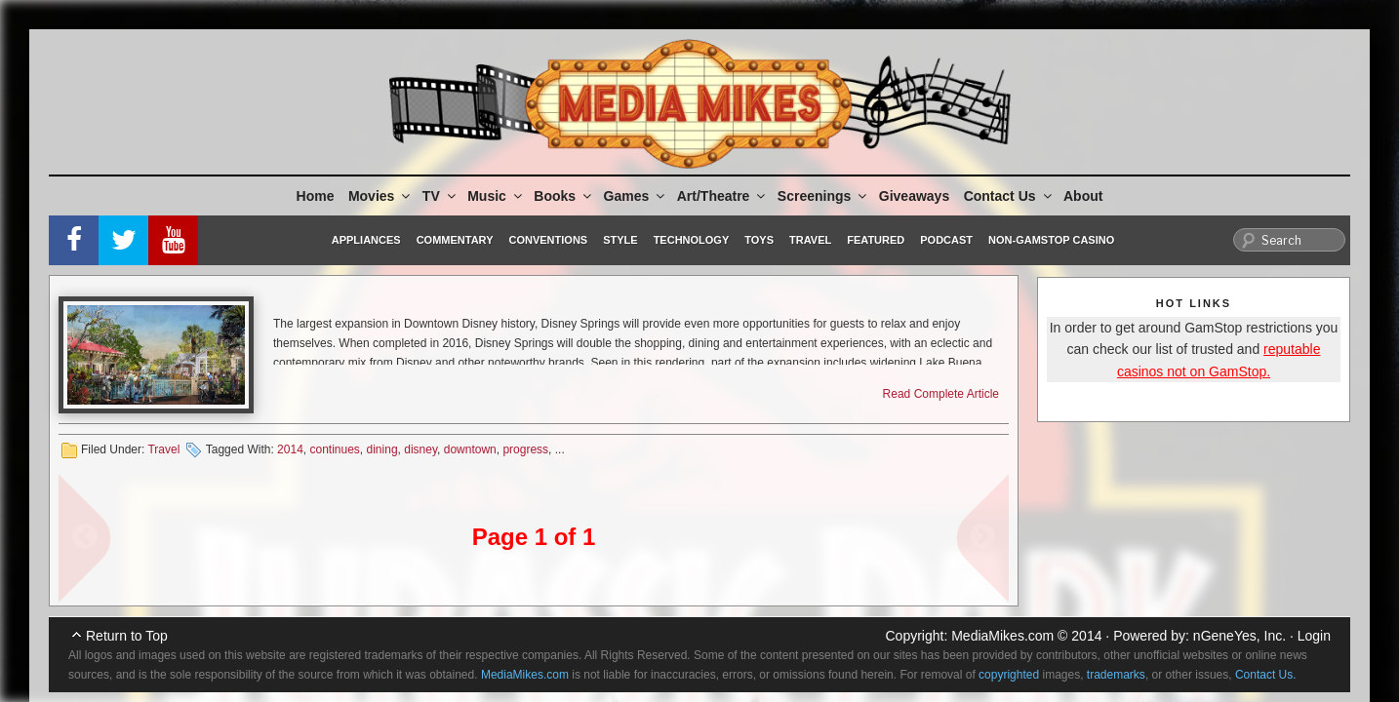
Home (316, 196)
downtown (470, 449)
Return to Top (127, 636)
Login (1314, 636)
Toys (759, 240)
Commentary (455, 240)
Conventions (547, 240)
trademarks (1116, 675)
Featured (875, 240)
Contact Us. (1266, 675)
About (1082, 196)
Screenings (823, 196)
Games (636, 196)
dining (382, 449)
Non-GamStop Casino (1051, 240)
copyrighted (1009, 675)
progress (525, 449)
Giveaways (914, 196)
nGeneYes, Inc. (1239, 636)
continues (334, 449)
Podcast (946, 240)
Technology (692, 240)
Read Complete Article (941, 394)
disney (420, 449)
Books (564, 196)
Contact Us (1009, 196)
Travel (810, 240)
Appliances (366, 240)
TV (440, 196)
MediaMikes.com (1002, 636)
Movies (380, 196)
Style (620, 240)
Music (496, 196)
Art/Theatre (723, 196)
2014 (290, 449)
